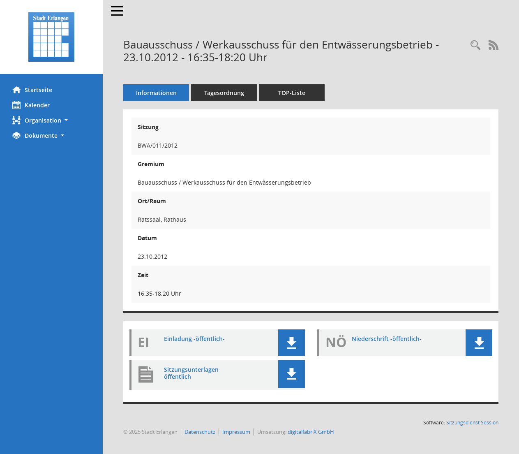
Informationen (156, 93)
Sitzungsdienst (472, 422)
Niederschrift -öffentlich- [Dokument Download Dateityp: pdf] (387, 339)
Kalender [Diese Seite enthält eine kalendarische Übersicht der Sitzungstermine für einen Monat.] (31, 105)
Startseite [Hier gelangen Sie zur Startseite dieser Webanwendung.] (32, 90)
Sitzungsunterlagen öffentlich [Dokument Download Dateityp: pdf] (191, 373)
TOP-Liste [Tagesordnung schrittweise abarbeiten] (291, 93)
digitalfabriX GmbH (311, 431)
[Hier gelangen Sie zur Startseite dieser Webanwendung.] (51, 37)
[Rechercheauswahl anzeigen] (475, 45)
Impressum (236, 431)
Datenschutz (200, 431)
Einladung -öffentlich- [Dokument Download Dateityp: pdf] (194, 339)
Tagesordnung (224, 93)
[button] (51, 120)
